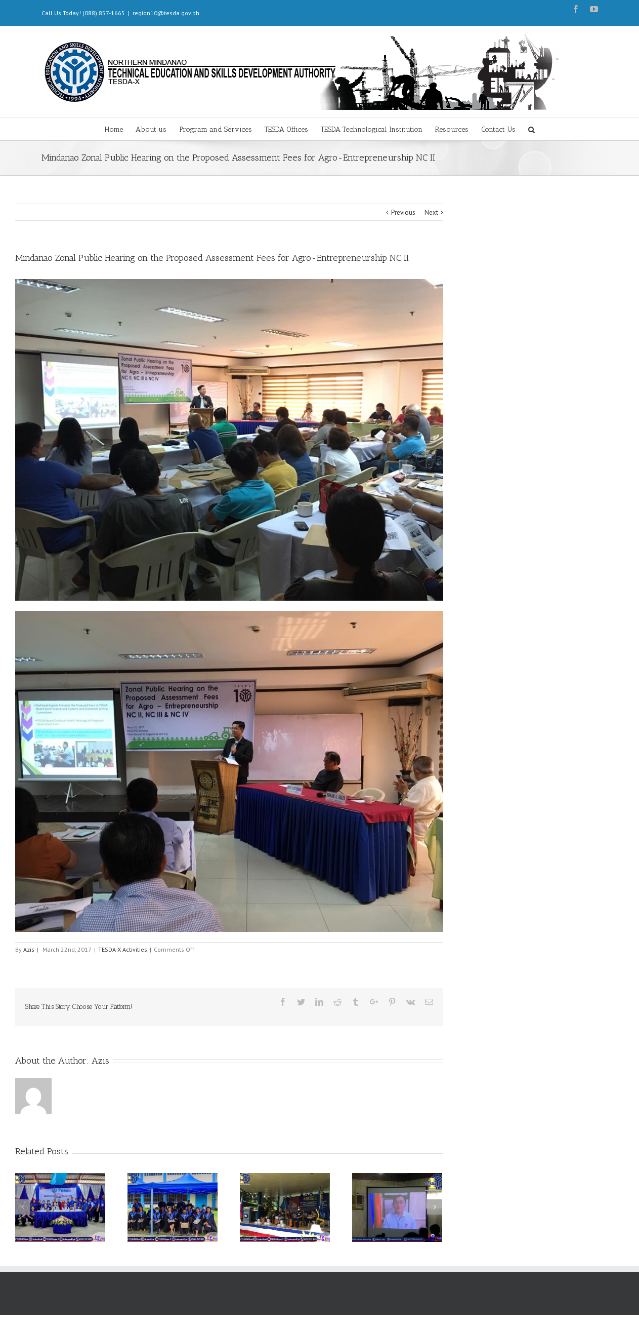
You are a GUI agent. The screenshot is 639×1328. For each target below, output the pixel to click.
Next (431, 212)
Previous (403, 212)
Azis (28, 949)
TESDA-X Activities (122, 949)
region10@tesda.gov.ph (166, 13)
